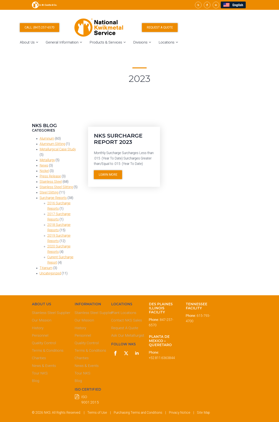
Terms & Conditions (47, 350)
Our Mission (41, 320)
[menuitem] (233, 5)
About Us (68, 48)
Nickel (44, 171)
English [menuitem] (237, 5)
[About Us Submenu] (79, 48)
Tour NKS (40, 373)
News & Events (44, 365)
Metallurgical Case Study (58, 149)
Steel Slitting (49, 192)
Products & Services (146, 48)
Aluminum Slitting (52, 144)
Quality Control (44, 343)
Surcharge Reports (53, 198)
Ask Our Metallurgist (127, 335)
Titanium (46, 268)
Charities (39, 358)
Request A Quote (124, 328)
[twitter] (198, 5)
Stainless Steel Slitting (56, 187)
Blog (35, 381)
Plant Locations (123, 313)
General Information (103, 48)
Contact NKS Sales (126, 320)
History (37, 328)
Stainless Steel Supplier (50, 313)
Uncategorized (50, 273)
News (44, 165)
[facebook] (207, 5)
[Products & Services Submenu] (166, 48)
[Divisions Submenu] (192, 48)
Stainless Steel (51, 182)
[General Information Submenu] (123, 48)
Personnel (40, 335)
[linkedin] (216, 5)
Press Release (50, 176)
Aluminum (47, 138)
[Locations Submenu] (218, 48)
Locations (207, 48)
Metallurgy (47, 160)
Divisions (181, 48)
